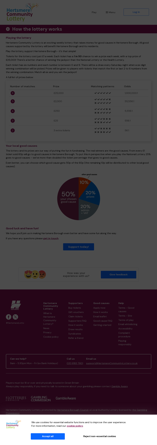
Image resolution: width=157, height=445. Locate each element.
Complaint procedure (124, 334)
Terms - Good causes (126, 309)
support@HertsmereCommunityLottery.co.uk (112, 363)
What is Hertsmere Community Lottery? (49, 319)
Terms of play (126, 320)
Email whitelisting (127, 324)
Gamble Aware (119, 386)
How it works (75, 325)
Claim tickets (75, 316)
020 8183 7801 (75, 363)
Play (94, 12)
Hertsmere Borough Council (72, 410)
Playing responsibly (124, 342)
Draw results (75, 329)
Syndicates (74, 333)
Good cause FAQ (102, 320)
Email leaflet (100, 316)
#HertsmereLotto (15, 323)
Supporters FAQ (77, 320)
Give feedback (119, 274)
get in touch (50, 238)
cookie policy (75, 425)
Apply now (99, 307)
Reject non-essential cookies (99, 436)
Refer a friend (75, 338)
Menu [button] (110, 12)
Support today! (78, 247)
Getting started (102, 325)
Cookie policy (51, 336)
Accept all (48, 436)
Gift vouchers (76, 312)
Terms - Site (125, 315)
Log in (136, 12)
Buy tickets (74, 307)
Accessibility (125, 328)
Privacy (47, 332)
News (46, 328)
